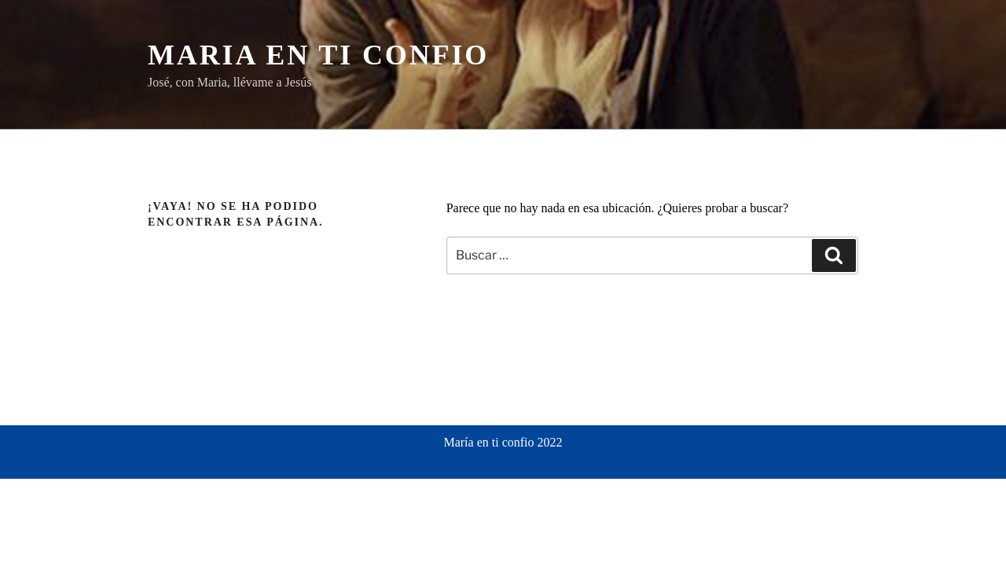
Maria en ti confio (318, 55)
